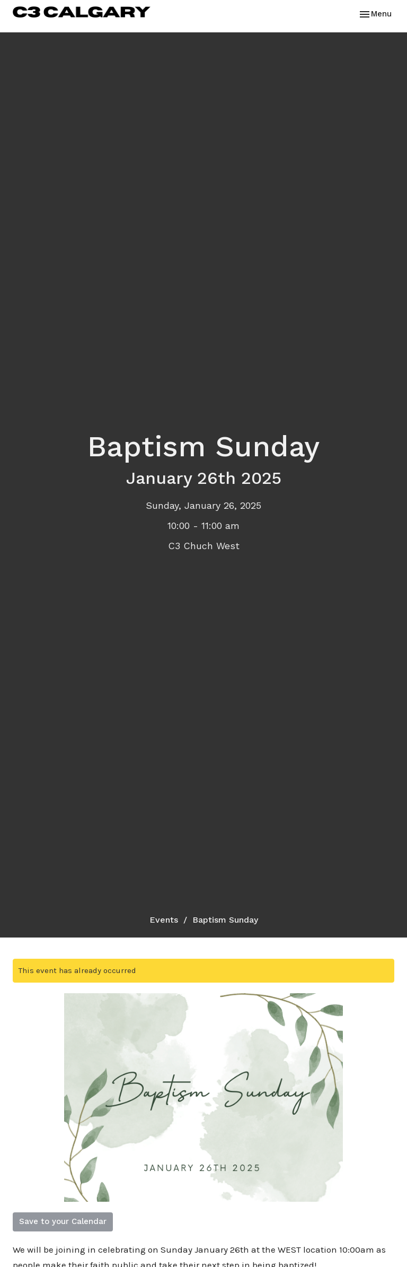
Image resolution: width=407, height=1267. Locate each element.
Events (163, 920)
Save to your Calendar (63, 1221)
